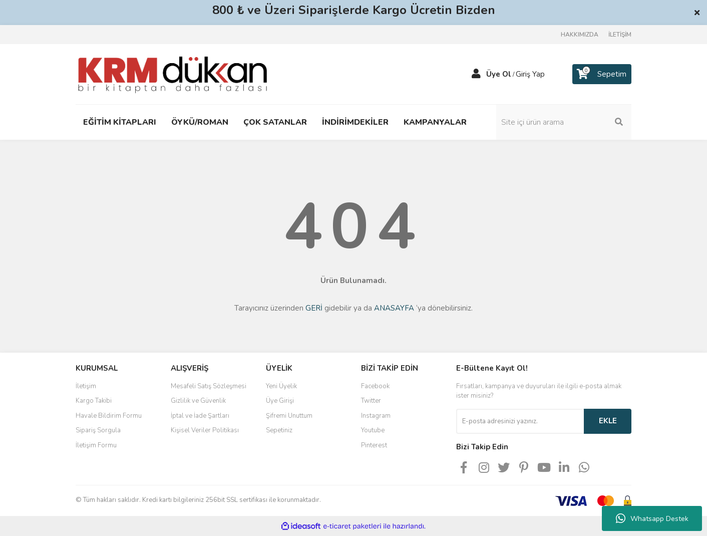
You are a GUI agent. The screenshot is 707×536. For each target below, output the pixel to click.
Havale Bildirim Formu (109, 415)
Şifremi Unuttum (289, 415)
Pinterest (374, 445)
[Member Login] (476, 74)
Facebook (375, 386)
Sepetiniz (279, 430)
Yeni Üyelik (281, 386)
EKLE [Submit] (608, 421)
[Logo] (172, 74)
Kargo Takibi (94, 400)
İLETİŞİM (619, 35)
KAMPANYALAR (435, 122)
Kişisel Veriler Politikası (205, 430)
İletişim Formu (96, 445)
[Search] (563, 122)
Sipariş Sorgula (98, 430)
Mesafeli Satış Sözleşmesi (208, 386)
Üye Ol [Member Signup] (498, 74)
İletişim (86, 386)
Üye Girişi (280, 400)
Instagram (376, 415)
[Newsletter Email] (520, 421)
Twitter (371, 400)
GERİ (313, 308)
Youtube (373, 430)
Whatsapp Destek (652, 518)
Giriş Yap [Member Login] (530, 74)
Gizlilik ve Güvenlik (198, 400)
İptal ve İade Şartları (200, 415)
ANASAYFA (394, 308)
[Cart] (601, 74)
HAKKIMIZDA (579, 35)
